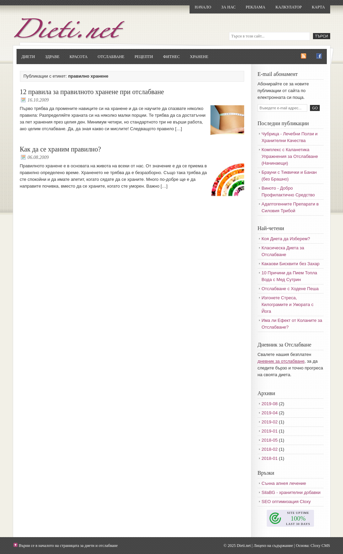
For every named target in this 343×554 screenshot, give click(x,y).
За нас (228, 7)
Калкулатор (289, 7)
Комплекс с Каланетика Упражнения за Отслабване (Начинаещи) (290, 156)
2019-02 (270, 421)
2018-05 (270, 440)
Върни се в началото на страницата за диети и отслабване (68, 545)
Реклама (255, 7)
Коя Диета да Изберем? (286, 238)
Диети (28, 56)
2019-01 (270, 431)
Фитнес (171, 56)
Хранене (199, 56)
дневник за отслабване (281, 361)
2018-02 (270, 449)
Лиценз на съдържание (273, 545)
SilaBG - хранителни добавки (291, 492)
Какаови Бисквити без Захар (291, 263)
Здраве (52, 56)
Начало (203, 7)
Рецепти (144, 56)
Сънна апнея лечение (284, 483)
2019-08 (270, 403)
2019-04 (270, 412)
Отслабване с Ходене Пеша (290, 288)
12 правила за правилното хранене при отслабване (92, 91)
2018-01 (270, 458)
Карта (318, 7)
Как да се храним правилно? (60, 149)
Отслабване (111, 56)
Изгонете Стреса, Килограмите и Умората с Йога (288, 304)
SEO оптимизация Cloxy (286, 501)
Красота (78, 56)
